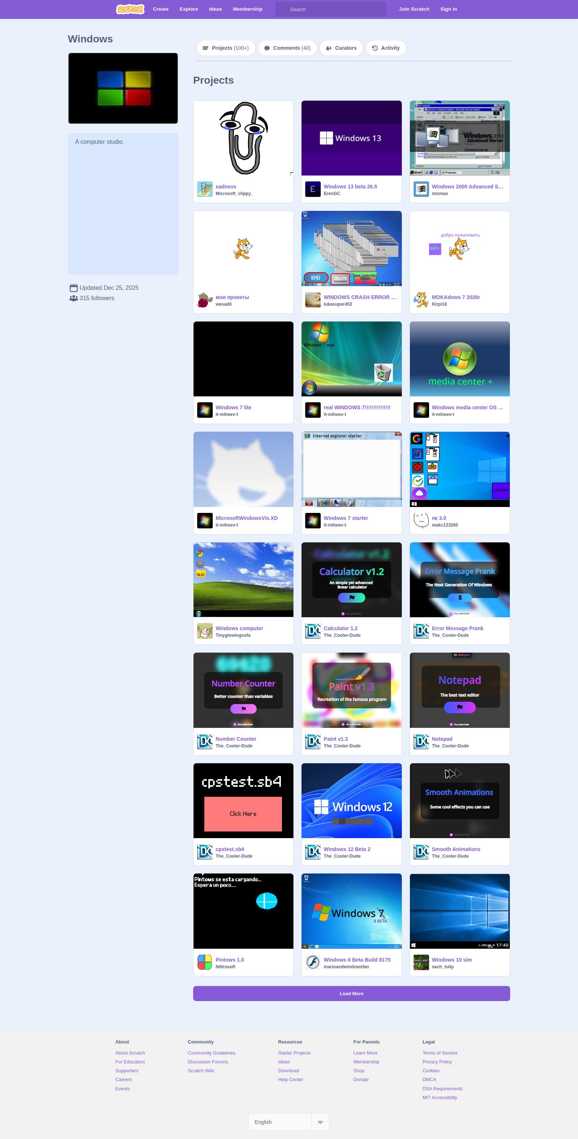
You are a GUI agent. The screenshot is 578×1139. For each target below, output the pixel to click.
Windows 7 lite (233, 407)
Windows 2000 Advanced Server (468, 187)
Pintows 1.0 (230, 960)
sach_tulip (443, 966)
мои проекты (232, 297)
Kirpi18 (439, 304)
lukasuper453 (338, 304)
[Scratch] (130, 9)
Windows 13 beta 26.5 (350, 187)
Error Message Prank (458, 628)
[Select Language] (289, 1122)
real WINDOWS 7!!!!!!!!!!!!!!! (357, 407)
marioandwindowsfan (346, 966)
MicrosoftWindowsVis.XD (247, 518)
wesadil (223, 304)
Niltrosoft (225, 966)
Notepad (442, 739)
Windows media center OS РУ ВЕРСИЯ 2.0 (468, 407)
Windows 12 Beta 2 (347, 849)
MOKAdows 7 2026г (456, 297)
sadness (226, 187)
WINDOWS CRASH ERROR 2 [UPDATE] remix (360, 297)
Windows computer (239, 628)
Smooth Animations (456, 849)
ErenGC (332, 193)
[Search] (282, 9)
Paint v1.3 (336, 739)
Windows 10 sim (452, 960)
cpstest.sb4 (230, 849)
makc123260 (445, 525)
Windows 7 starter (346, 518)
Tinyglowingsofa (233, 635)
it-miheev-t (227, 414)
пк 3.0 (439, 518)
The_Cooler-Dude (342, 635)
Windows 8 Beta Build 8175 (357, 960)
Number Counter (236, 739)
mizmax (440, 193)
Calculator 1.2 (341, 628)
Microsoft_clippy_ (234, 193)
